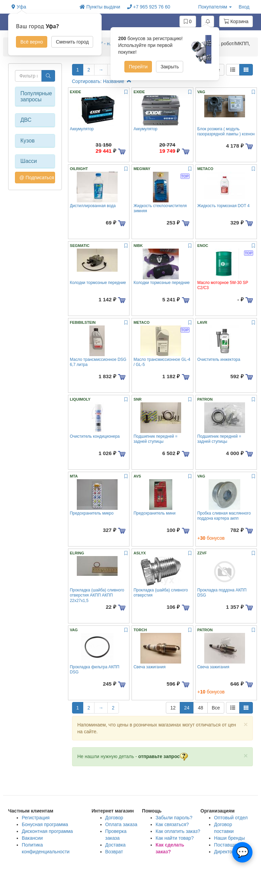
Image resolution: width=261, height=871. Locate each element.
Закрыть (169, 66)
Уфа (19, 7)
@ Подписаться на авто (37, 177)
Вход (244, 7)
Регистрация (36, 817)
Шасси (28, 161)
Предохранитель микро (92, 513)
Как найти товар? (175, 838)
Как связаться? (172, 824)
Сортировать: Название (102, 81)
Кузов (27, 141)
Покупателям (215, 7)
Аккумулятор (82, 129)
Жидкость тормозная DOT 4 (223, 205)
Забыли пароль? (174, 817)
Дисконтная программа (47, 831)
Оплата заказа (121, 824)
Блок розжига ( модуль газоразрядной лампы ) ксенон (226, 131)
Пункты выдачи (100, 7)
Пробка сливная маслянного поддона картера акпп (224, 516)
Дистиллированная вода (93, 205)
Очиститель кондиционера (95, 436)
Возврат (114, 851)
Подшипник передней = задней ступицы (155, 439)
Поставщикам (229, 845)
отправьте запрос (163, 756)
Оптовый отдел (231, 817)
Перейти (138, 66)
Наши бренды (229, 838)
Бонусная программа (45, 824)
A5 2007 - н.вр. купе (106, 43)
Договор (114, 817)
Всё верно (31, 42)
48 (200, 707)
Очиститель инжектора (218, 359)
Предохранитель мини (154, 513)
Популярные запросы (35, 96)
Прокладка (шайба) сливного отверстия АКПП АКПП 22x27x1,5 (97, 595)
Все (216, 707)
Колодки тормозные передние (98, 282)
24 (187, 707)
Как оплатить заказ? (178, 831)
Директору (225, 851)
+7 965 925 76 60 (148, 7)
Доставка (115, 845)
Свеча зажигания (150, 667)
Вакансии (32, 838)
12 (173, 707)
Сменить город (72, 42)
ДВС (26, 120)
